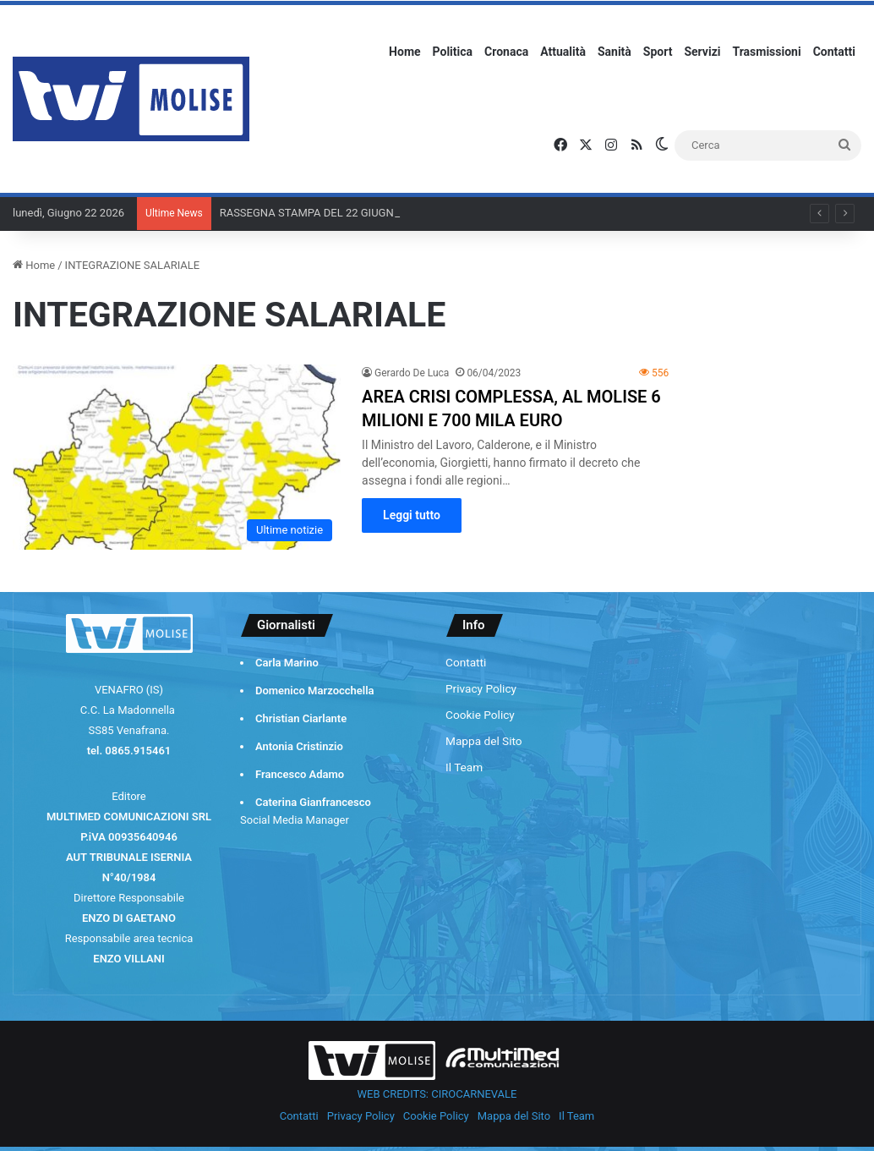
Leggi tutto (411, 515)
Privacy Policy (480, 688)
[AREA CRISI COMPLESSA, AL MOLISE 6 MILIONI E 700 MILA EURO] (177, 457)
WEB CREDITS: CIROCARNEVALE (437, 1094)
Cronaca (506, 51)
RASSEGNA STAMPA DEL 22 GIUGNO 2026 (324, 212)
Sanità (614, 51)
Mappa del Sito (483, 741)
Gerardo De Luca (411, 373)
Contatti (834, 51)
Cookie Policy (480, 714)
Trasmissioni (767, 51)
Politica (453, 51)
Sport (658, 51)
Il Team (464, 767)
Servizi (702, 51)
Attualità (563, 51)
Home (404, 51)
